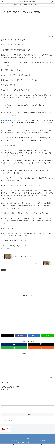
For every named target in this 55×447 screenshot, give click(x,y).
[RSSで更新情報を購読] (41, 347)
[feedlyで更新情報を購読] (14, 347)
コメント (5, 390)
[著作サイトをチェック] (14, 344)
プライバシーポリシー (41, 442)
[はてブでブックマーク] (34, 335)
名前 (2, 410)
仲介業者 (4, 270)
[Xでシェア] (7, 335)
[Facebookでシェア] (21, 335)
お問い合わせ (14, 442)
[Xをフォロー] (41, 344)
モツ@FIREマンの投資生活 (27, 2)
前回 (6, 105)
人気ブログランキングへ (5, 248)
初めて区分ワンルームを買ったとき (15, 120)
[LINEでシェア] (47, 335)
